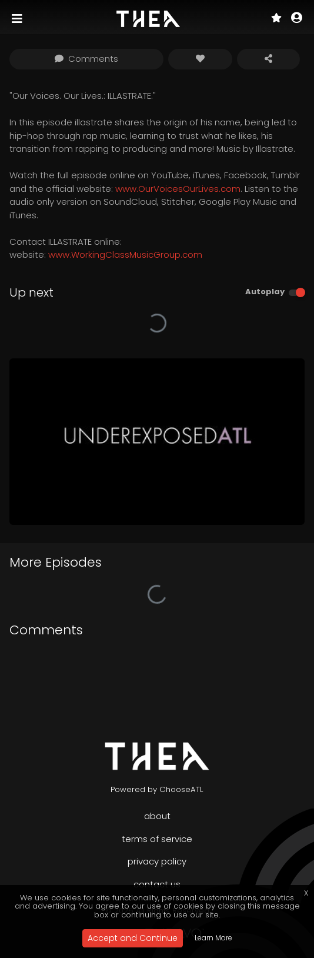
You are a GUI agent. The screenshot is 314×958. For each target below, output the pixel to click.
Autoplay (265, 291)
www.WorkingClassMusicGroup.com (125, 254)
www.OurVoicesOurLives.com (177, 188)
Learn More (213, 938)
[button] (296, 19)
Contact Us (157, 884)
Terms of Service (157, 839)
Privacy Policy (157, 861)
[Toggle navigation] (18, 19)
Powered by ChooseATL (157, 789)
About (157, 816)
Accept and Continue (133, 938)
